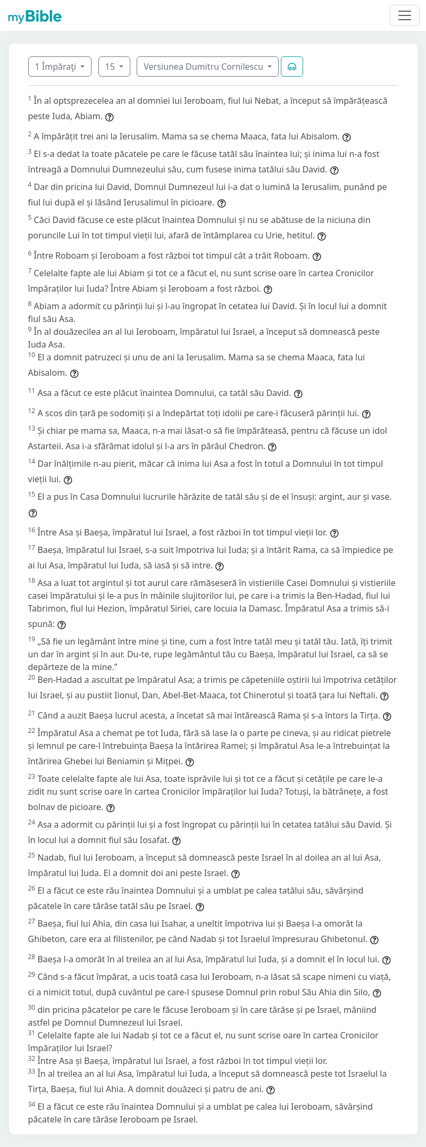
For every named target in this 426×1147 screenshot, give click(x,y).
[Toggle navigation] (405, 15)
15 (111, 66)
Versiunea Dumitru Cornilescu (204, 66)
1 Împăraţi (57, 66)
